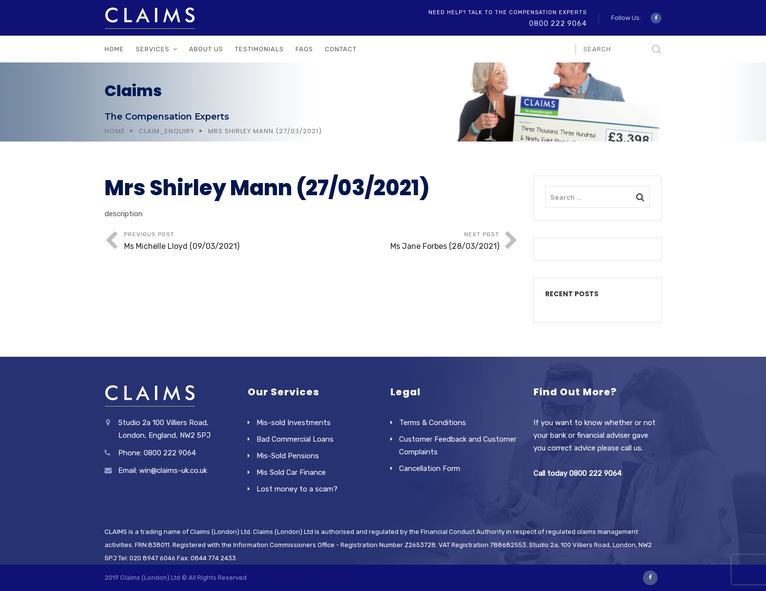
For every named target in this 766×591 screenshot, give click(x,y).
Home (114, 49)
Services (153, 49)
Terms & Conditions (432, 422)
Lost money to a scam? (297, 489)
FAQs (304, 49)
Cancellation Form (429, 468)
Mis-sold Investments (293, 422)
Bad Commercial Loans (295, 439)
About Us (206, 49)
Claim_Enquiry (166, 131)
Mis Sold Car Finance (291, 472)
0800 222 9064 (558, 24)
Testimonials (259, 49)
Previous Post (218, 242)
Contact (341, 49)
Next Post (405, 242)
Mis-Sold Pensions (287, 455)
